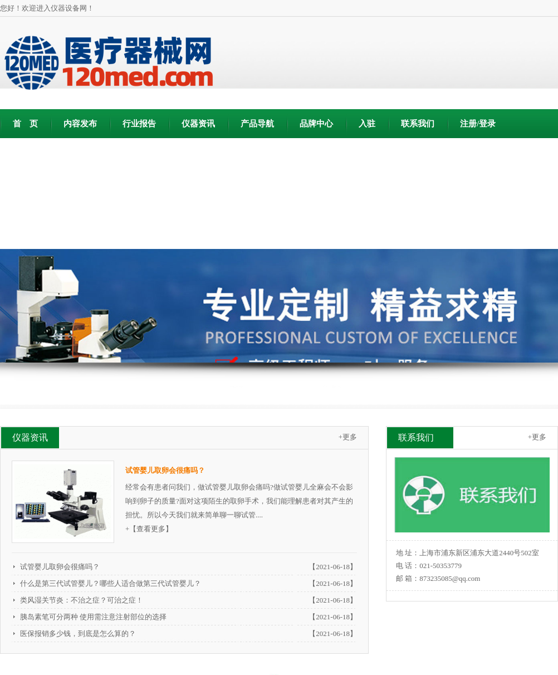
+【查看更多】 (149, 529)
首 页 (25, 123)
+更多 (348, 437)
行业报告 (139, 123)
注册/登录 (478, 123)
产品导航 (257, 123)
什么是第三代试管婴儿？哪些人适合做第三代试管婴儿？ (110, 583)
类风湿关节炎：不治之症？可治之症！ (81, 600)
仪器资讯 (198, 123)
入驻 (367, 123)
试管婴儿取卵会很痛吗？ (60, 566)
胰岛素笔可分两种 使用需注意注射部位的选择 (93, 617)
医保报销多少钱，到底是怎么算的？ (78, 633)
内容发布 (80, 123)
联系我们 (417, 123)
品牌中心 (316, 123)
